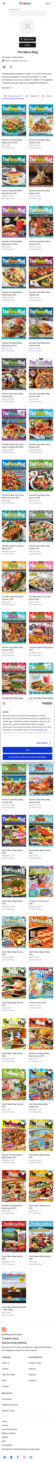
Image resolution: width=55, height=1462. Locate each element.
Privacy (5, 1425)
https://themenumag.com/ (16, 60)
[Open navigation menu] (4, 3)
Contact (5, 1386)
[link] (48, 3)
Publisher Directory (10, 1405)
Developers (7, 1399)
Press (4, 1380)
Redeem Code (8, 1410)
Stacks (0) (32, 96)
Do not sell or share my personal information (27, 757)
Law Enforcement (9, 1429)
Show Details (42, 743)
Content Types (34, 1363)
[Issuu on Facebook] (4, 1457)
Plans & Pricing (8, 1374)
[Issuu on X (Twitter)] (18, 1457)
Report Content (8, 1433)
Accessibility (7, 1445)
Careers (5, 1369)
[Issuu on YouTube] (31, 1457)
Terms (4, 1421)
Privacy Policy (37, 730)
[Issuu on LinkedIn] (11, 1457)
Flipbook (32, 1374)
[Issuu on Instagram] (24, 1457)
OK (27, 750)
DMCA (4, 1437)
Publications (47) (13, 96)
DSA (4, 1441)
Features (32, 1369)
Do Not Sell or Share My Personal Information (21, 1449)
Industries (32, 1380)
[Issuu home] (25, 3)
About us (5, 1363)
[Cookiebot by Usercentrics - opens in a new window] (42, 703)
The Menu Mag (9, 148)
